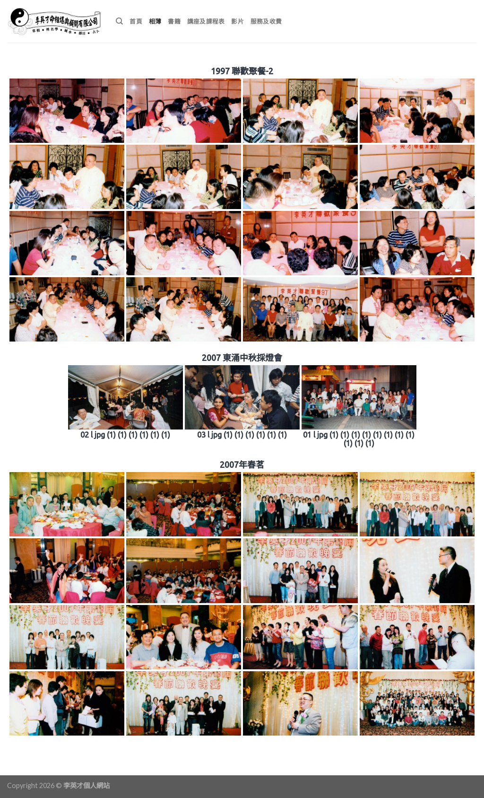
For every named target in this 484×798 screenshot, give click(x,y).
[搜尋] (119, 21)
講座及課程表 (206, 21)
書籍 (174, 21)
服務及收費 (266, 21)
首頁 (136, 21)
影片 (237, 21)
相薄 (155, 21)
